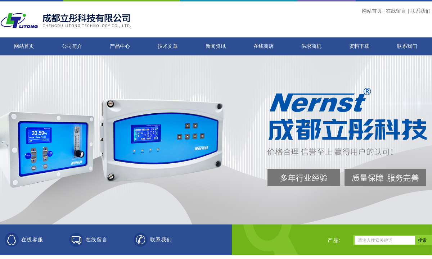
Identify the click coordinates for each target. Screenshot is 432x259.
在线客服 (32, 239)
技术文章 (168, 46)
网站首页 (372, 11)
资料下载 (359, 46)
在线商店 (263, 46)
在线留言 (396, 11)
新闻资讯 (216, 46)
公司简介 (72, 46)
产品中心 (120, 46)
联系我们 (420, 11)
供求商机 (311, 46)
